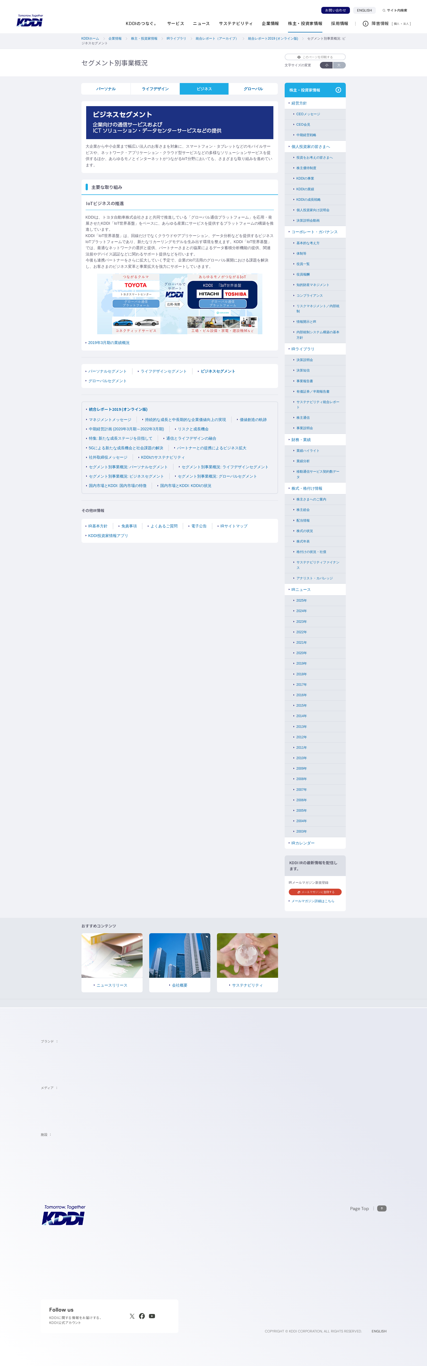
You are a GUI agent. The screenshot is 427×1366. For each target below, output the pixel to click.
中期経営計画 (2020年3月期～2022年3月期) (126, 429)
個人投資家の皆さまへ (311, 146)
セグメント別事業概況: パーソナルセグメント (128, 467)
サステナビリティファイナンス (318, 564)
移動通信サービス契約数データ (318, 474)
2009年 (302, 768)
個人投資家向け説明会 (313, 210)
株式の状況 (305, 531)
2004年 (302, 821)
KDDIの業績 (305, 189)
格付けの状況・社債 (311, 552)
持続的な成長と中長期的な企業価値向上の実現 (185, 419)
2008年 (302, 779)
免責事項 (129, 526)
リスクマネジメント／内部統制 (318, 308)
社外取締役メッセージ (108, 457)
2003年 (302, 831)
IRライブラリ (303, 349)
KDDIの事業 (305, 178)
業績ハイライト (308, 451)
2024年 (302, 611)
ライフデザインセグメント (164, 371)
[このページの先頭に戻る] (368, 1208)
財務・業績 (301, 439)
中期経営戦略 (306, 135)
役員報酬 (303, 274)
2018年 (302, 674)
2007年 (302, 790)
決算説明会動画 (308, 220)
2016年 (302, 695)
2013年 (302, 727)
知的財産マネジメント (313, 285)
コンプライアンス (310, 296)
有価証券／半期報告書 (313, 391)
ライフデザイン (155, 89)
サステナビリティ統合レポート (318, 404)
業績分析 (303, 461)
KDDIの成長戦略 (309, 200)
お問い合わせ (335, 10)
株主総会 (303, 510)
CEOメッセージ (308, 114)
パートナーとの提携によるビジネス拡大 (211, 448)
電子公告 (199, 526)
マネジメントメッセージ (110, 419)
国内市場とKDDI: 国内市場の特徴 (117, 485)
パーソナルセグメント (107, 371)
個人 (397, 24)
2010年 (302, 758)
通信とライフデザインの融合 (191, 438)
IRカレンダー (303, 843)
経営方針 (299, 103)
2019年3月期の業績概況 (109, 342)
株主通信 (303, 418)
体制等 (301, 253)
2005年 (302, 811)
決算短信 (303, 370)
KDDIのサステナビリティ (163, 457)
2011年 (302, 748)
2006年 (302, 800)
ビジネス (204, 89)
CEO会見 (303, 124)
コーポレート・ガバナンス (315, 232)
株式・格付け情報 (307, 488)
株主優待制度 (306, 168)
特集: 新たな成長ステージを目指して (121, 438)
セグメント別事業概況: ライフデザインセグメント (225, 467)
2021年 (302, 643)
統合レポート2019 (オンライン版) (118, 409)
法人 (406, 24)
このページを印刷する (315, 57)
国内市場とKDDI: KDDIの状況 (186, 485)
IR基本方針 (98, 526)
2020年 (302, 653)
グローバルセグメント (107, 381)
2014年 (302, 716)
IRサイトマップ (234, 526)
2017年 (302, 685)
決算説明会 (305, 360)
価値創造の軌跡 (253, 419)
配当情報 (303, 520)
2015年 (302, 705)
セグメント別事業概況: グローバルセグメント (217, 476)
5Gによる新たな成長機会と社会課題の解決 (126, 448)
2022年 (302, 632)
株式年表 (303, 541)
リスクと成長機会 (193, 429)
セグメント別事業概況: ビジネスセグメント (126, 476)
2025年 (302, 600)
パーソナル (106, 89)
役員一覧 (303, 264)
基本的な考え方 (308, 243)
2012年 (302, 737)
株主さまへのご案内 (311, 499)
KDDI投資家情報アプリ (108, 535)
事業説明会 (305, 428)
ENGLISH (366, 10)
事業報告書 (305, 381)
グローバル (253, 89)
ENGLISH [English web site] (379, 1331)
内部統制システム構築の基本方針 (318, 334)
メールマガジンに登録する (316, 892)
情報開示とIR (306, 322)
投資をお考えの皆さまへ (315, 157)
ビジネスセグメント (218, 371)
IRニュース (301, 589)
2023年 (302, 622)
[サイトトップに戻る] (29, 20)
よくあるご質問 (164, 526)
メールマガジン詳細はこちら (313, 901)
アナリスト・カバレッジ (315, 578)
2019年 (302, 663)
